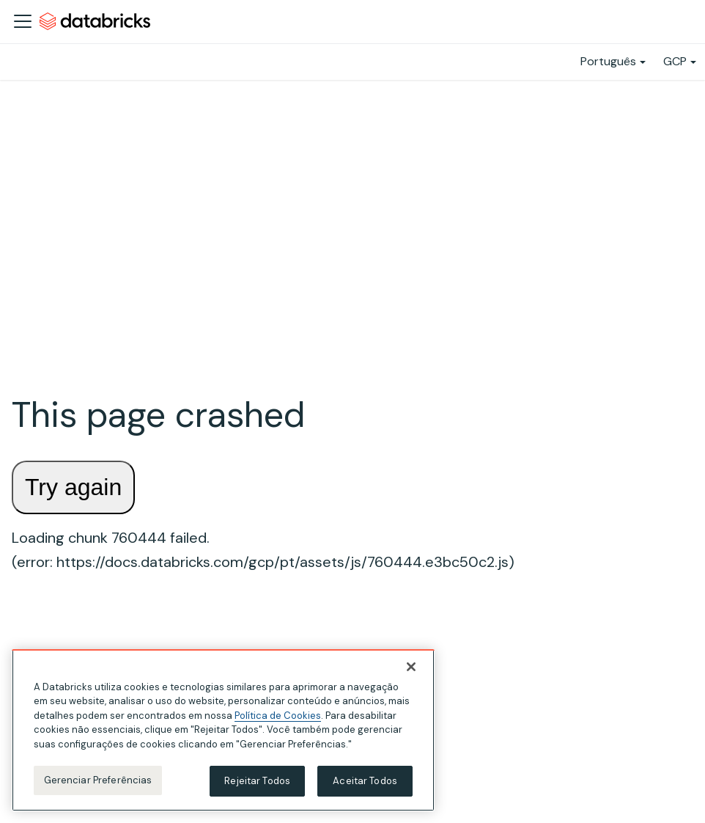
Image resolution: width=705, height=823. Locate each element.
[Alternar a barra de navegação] (23, 21)
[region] (223, 730)
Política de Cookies (278, 715)
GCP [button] (675, 61)
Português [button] (608, 61)
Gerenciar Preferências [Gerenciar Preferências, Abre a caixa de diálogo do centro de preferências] (98, 780)
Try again (73, 487)
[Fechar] (411, 667)
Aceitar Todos (365, 781)
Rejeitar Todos (257, 781)
